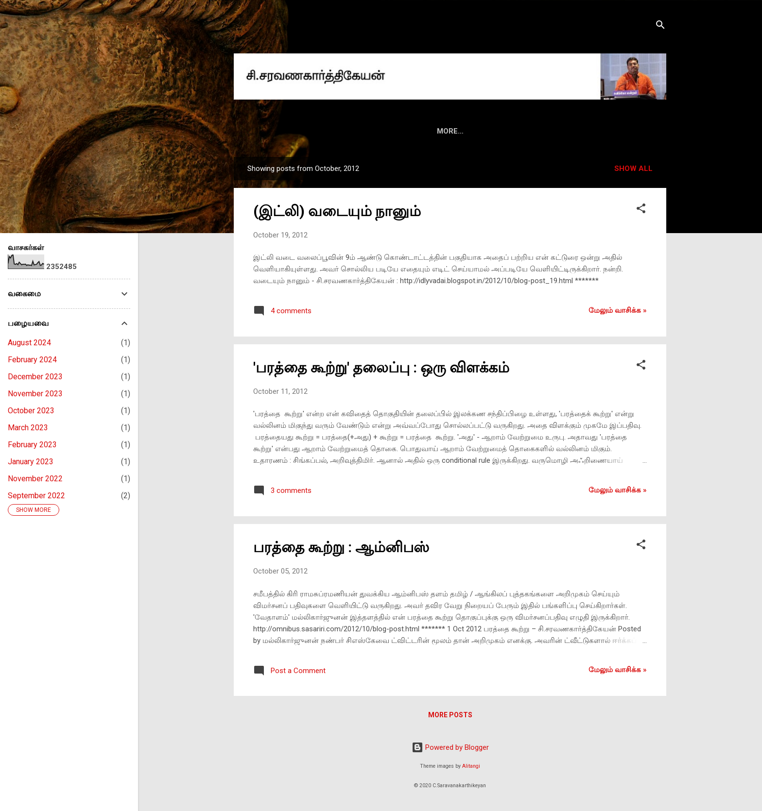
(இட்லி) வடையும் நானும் (337, 211)
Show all (633, 168)
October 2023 (31, 410)
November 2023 (35, 393)
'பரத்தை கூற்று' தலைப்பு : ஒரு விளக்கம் (381, 367)
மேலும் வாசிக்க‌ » (618, 310)
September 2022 (36, 495)
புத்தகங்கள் (377, 131)
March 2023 (28, 427)
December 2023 (35, 376)
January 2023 (30, 461)
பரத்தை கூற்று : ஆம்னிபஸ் (341, 547)
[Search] (660, 26)
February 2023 (32, 444)
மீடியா (476, 131)
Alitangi (471, 766)
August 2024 (29, 342)
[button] (641, 210)
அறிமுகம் (324, 131)
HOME (279, 131)
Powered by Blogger (450, 747)
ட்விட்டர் (617, 131)
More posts (450, 715)
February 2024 (32, 359)
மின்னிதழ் (431, 131)
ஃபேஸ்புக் (567, 131)
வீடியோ (518, 131)
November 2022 (35, 478)
